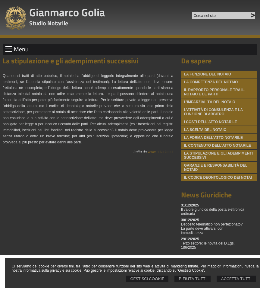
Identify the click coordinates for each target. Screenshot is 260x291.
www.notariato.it (161, 152)
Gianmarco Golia (67, 12)
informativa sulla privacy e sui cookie (52, 270)
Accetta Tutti (236, 278)
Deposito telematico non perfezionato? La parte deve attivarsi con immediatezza (212, 228)
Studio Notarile (48, 23)
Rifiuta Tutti (192, 278)
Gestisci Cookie (147, 278)
